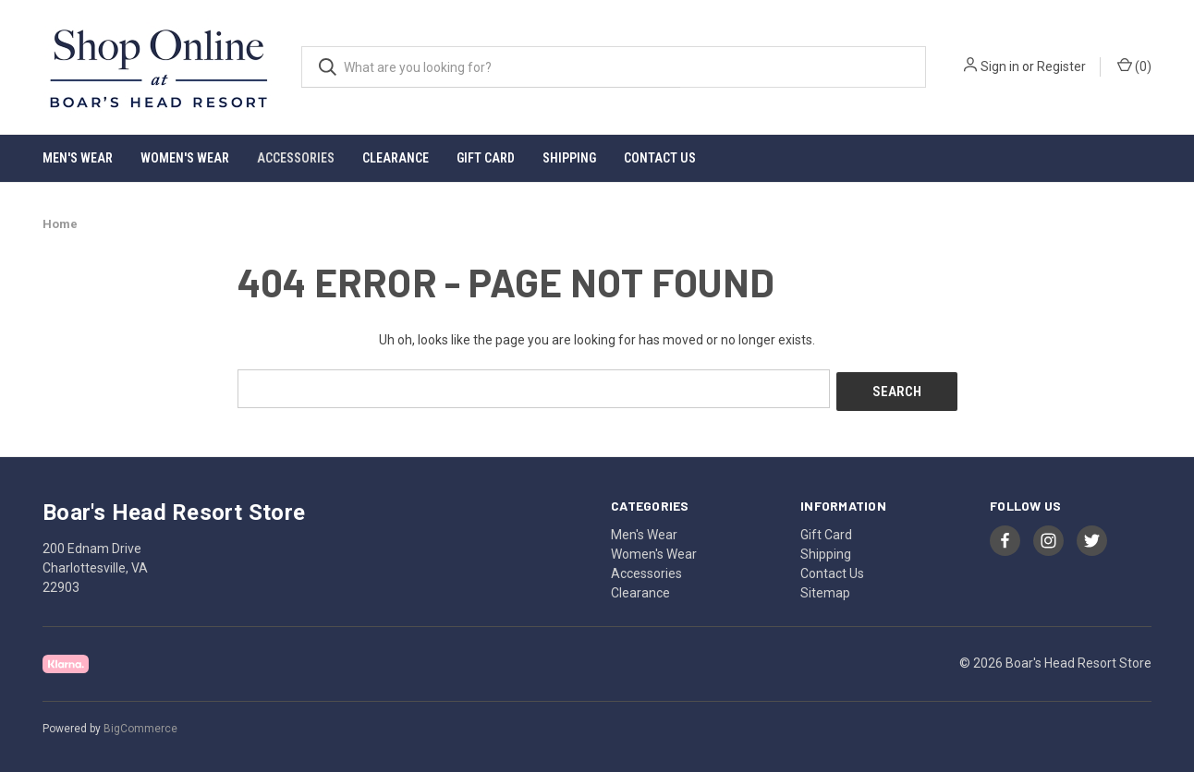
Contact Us (660, 158)
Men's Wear (78, 158)
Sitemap (825, 589)
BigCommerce (140, 724)
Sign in (1000, 66)
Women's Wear (184, 158)
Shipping (569, 158)
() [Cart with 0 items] (1134, 65)
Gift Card (486, 158)
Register (1061, 66)
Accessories (296, 158)
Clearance (395, 158)
